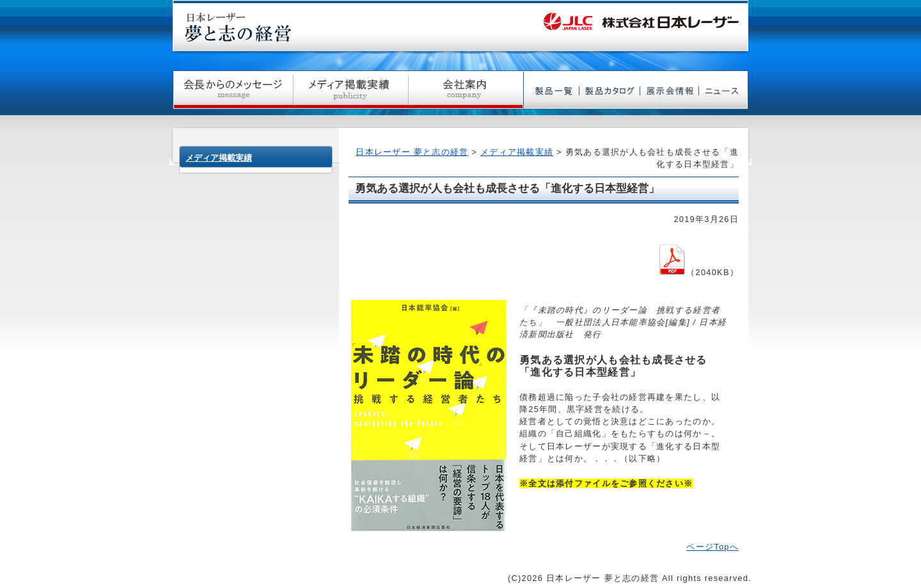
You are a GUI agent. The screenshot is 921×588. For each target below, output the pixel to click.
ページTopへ (712, 547)
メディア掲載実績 (351, 89)
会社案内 (466, 89)
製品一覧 (551, 89)
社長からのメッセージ (233, 89)
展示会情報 (669, 89)
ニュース (723, 89)
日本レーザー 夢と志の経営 (412, 152)
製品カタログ (609, 89)
